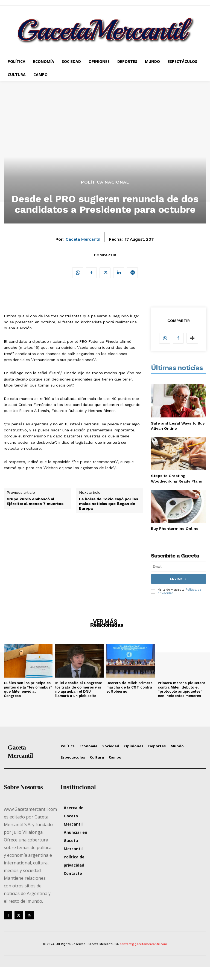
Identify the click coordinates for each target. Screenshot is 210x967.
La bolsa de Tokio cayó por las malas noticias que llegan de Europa (108, 503)
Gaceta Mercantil (83, 239)
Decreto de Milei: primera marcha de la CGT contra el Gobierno (129, 687)
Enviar (178, 579)
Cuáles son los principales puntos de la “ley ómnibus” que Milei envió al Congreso (28, 689)
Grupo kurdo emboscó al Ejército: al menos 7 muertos (35, 501)
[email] (178, 566)
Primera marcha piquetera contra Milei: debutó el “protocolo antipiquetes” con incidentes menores (181, 689)
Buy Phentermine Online (175, 528)
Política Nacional (105, 182)
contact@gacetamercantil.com (143, 944)
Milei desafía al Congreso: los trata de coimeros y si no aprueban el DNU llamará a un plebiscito (78, 689)
